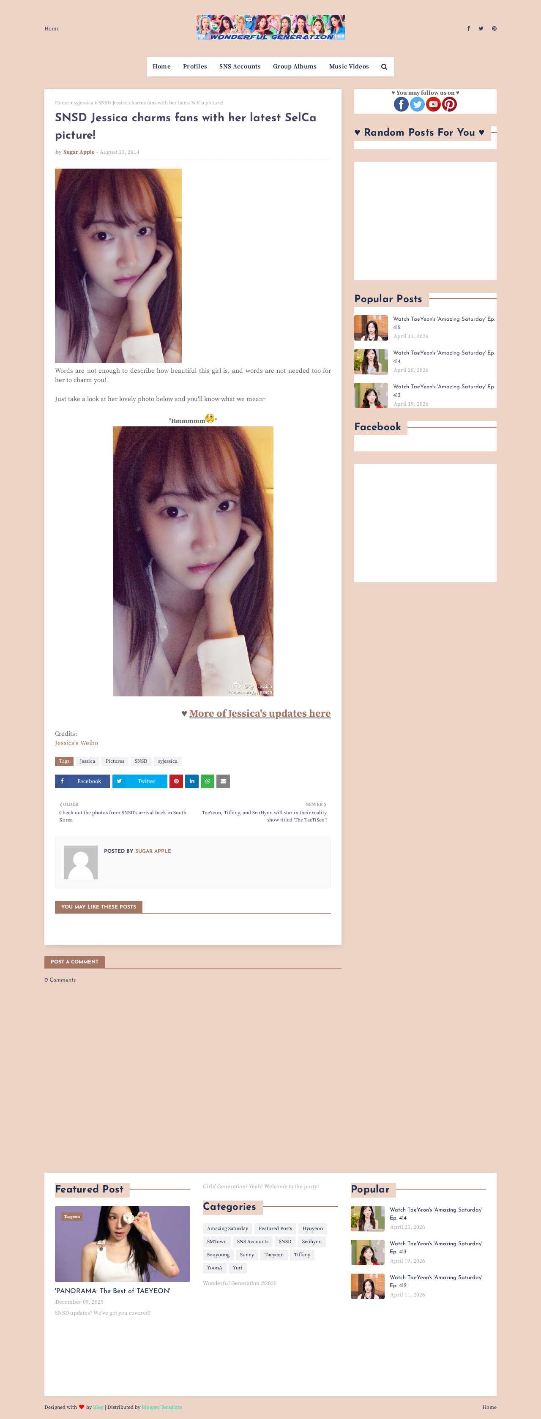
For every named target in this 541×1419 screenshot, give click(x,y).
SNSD (141, 761)
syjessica (83, 103)
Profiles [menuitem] (195, 67)
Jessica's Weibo (76, 743)
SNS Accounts (252, 1242)
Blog (98, 1407)
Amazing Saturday (227, 1228)
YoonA (214, 1268)
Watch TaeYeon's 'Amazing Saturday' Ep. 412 (444, 323)
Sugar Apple (79, 152)
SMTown (217, 1242)
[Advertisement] (425, 221)
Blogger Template (162, 1407)
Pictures (115, 761)
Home (52, 28)
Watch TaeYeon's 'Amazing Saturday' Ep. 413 (444, 391)
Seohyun (312, 1242)
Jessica (87, 761)
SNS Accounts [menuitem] (240, 67)
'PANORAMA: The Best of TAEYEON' (112, 1291)
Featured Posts (275, 1228)
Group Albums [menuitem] (295, 67)
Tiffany (302, 1255)
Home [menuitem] (162, 67)
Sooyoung (218, 1255)
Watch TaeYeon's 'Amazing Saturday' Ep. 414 (444, 357)
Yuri (238, 1268)
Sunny (247, 1255)
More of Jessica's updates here (260, 713)
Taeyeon (274, 1255)
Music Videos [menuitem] (349, 67)
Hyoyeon (313, 1228)
